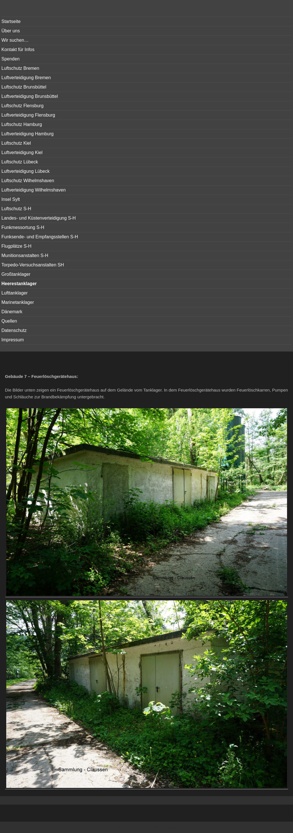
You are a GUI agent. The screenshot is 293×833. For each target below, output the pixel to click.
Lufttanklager (14, 293)
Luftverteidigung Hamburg (27, 133)
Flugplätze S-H (16, 246)
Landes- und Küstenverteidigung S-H (38, 218)
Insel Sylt (10, 199)
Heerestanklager (19, 283)
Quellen (9, 321)
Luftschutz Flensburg (22, 105)
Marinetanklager (17, 302)
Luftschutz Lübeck (19, 161)
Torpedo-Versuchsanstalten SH (32, 264)
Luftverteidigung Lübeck (25, 171)
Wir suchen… (15, 40)
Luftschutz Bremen (20, 68)
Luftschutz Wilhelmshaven (27, 180)
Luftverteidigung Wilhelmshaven (33, 190)
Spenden (10, 58)
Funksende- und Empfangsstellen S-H (39, 236)
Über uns (10, 30)
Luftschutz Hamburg (21, 124)
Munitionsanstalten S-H (24, 255)
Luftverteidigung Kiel (22, 152)
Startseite (11, 21)
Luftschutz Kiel (16, 143)
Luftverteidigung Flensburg (28, 115)
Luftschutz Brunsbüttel (23, 87)
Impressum (12, 339)
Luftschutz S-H (16, 208)
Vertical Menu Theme (157, 827)
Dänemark (11, 311)
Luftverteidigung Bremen (26, 77)
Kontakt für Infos (18, 49)
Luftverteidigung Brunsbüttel (29, 96)
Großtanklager (15, 274)
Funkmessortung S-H (22, 227)
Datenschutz (14, 330)
